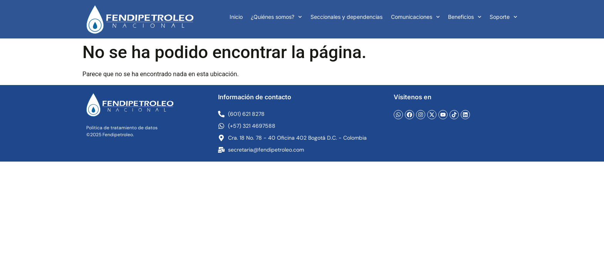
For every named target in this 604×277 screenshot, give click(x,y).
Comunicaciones (415, 17)
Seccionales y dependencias (346, 16)
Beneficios (465, 17)
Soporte (503, 17)
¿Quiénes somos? (276, 17)
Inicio (236, 16)
